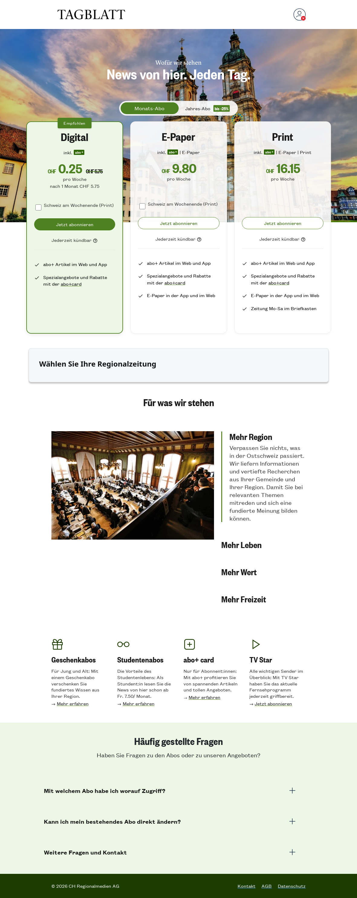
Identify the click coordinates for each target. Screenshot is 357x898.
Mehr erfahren (73, 703)
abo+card (71, 284)
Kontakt (246, 886)
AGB (266, 886)
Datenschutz (292, 886)
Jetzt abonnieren (273, 703)
